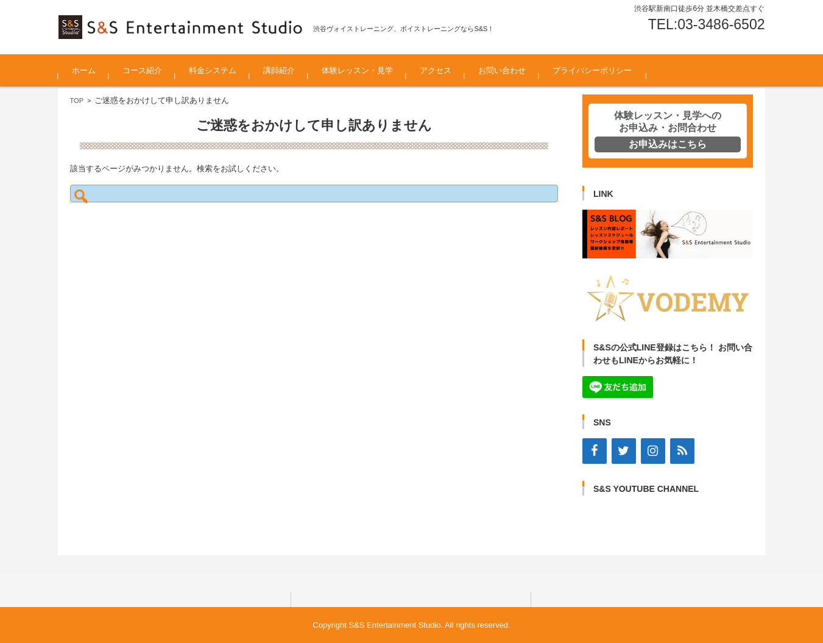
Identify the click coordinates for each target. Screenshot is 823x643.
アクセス (435, 70)
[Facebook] (594, 451)
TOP (76, 100)
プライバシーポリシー (592, 70)
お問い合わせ (502, 70)
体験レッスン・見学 (357, 70)
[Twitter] (624, 451)
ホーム (84, 70)
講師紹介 (279, 70)
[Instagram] (653, 451)
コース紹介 (142, 70)
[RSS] (682, 451)
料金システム (212, 70)
